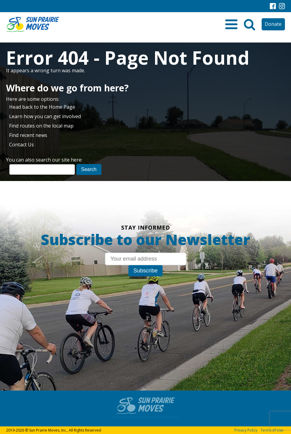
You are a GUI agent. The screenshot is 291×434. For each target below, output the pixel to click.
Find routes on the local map (41, 125)
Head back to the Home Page (42, 107)
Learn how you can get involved (45, 116)
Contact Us (21, 144)
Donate (273, 24)
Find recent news (28, 135)
